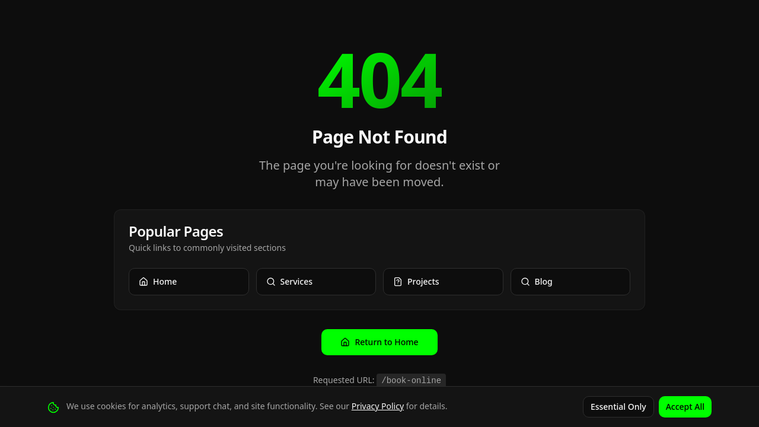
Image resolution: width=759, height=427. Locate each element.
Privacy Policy (378, 406)
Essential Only (618, 406)
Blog (537, 281)
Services (289, 281)
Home (158, 281)
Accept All (685, 406)
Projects (416, 281)
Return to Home (379, 342)
